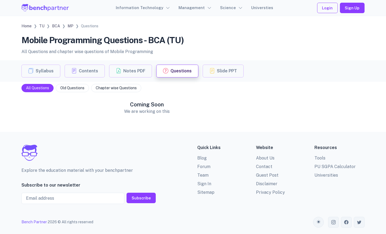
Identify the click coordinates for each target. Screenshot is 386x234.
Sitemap (205, 192)
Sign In (204, 183)
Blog (202, 158)
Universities (326, 175)
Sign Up (352, 8)
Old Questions (72, 88)
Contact (264, 166)
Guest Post (267, 175)
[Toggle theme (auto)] (318, 222)
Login (327, 8)
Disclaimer (266, 183)
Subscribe (141, 198)
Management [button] (192, 7)
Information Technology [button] (139, 7)
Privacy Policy (270, 192)
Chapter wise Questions (116, 88)
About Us (265, 158)
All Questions (37, 88)
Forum (203, 166)
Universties (262, 7)
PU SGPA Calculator (335, 166)
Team (203, 175)
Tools (319, 158)
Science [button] (228, 7)
